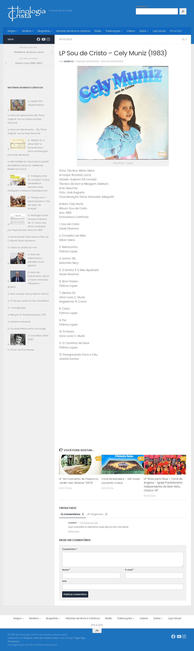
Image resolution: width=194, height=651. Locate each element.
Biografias (44, 31)
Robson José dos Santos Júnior (41, 637)
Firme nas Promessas (22, 349)
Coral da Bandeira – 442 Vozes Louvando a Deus (117, 480)
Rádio (98, 31)
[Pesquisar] (182, 11)
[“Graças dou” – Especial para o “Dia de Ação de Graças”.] (16, 202)
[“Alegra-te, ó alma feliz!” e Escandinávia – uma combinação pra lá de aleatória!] (16, 144)
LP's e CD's (65, 39)
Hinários (26, 31)
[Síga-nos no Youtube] (43, 39)
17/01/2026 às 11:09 (88, 522)
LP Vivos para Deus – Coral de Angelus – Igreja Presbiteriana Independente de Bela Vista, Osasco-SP (163, 484)
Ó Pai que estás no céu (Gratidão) (29, 300)
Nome (66, 569)
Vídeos (131, 31)
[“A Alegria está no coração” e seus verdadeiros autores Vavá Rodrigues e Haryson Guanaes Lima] (16, 180)
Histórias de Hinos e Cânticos (73, 31)
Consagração (18, 307)
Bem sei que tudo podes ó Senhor (29, 293)
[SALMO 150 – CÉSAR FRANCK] (16, 105)
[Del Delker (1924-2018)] (16, 340)
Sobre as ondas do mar (23, 247)
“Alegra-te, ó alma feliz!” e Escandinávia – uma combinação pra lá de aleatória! (28, 147)
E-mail (129, 569)
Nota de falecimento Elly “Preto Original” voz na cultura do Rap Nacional (26, 119)
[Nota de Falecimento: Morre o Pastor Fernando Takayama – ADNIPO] (16, 276)
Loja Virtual (159, 31)
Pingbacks (97, 514)
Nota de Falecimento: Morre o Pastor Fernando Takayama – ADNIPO (28, 280)
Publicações (113, 31)
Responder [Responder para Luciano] (73, 531)
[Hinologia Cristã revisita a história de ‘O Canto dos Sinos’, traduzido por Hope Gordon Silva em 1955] (16, 220)
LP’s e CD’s (176, 31)
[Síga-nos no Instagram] (48, 39)
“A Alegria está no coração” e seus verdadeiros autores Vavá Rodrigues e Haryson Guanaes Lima (29, 183)
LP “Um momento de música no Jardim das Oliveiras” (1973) (77, 482)
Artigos (11, 31)
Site (64, 581)
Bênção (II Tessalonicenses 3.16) (28, 314)
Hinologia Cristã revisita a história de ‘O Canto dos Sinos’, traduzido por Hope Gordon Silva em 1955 (28, 223)
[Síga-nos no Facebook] (38, 39)
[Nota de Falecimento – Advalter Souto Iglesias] (16, 259)
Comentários (72, 514)
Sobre (142, 31)
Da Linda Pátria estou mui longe (28, 328)
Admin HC (69, 61)
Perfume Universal (20, 321)
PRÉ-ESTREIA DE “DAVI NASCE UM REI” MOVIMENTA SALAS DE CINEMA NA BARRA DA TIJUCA (28, 165)
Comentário (69, 549)
